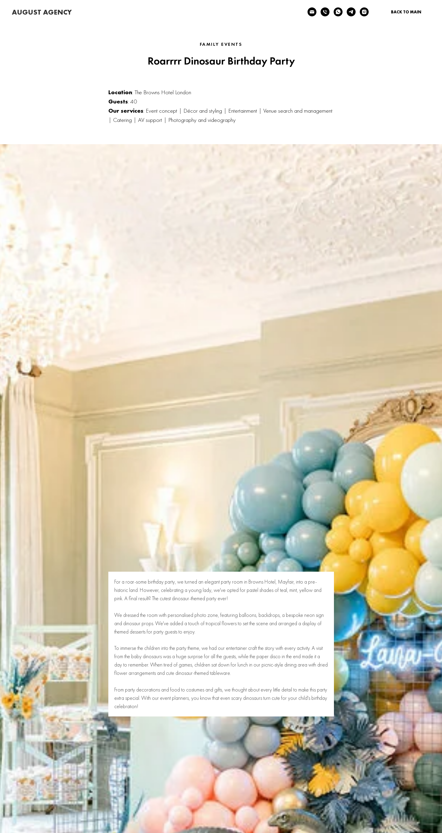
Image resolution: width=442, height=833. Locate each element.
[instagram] (364, 11)
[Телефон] (325, 11)
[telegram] (351, 11)
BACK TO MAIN (406, 12)
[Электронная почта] (312, 11)
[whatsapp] (338, 11)
